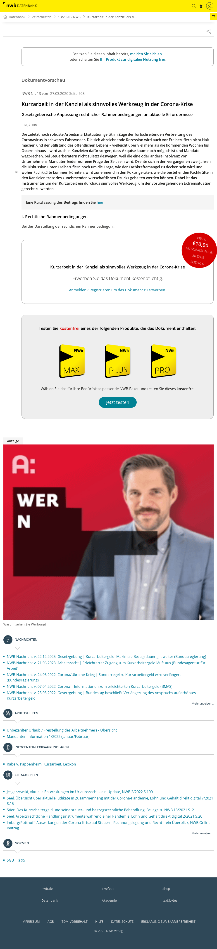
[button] (193, 6)
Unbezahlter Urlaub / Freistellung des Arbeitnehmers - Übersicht (62, 730)
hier (100, 202)
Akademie (109, 900)
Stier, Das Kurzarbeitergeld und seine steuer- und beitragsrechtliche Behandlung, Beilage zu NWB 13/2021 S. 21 (101, 809)
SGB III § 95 (16, 860)
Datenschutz (122, 921)
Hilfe (99, 921)
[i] (16, 172)
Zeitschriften (41, 17)
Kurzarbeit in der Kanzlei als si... (112, 17)
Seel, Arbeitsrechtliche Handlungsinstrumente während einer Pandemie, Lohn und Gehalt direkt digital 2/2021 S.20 (104, 816)
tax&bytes (169, 900)
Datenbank (49, 900)
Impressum (30, 921)
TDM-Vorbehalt (75, 921)
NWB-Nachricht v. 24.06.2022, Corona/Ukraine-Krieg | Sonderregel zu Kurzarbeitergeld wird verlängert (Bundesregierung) (94, 677)
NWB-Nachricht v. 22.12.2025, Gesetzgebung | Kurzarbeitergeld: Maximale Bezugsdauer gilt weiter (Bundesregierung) (106, 656)
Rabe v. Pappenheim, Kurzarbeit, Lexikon (41, 764)
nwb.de (47, 888)
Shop (166, 888)
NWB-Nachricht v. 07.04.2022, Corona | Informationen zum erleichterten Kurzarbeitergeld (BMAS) (89, 686)
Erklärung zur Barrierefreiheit (168, 921)
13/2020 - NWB (69, 17)
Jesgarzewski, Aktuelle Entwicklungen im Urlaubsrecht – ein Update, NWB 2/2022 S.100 (80, 791)
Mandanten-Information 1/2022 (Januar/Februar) (48, 736)
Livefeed (108, 888)
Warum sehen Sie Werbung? (24, 624)
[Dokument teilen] (209, 31)
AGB (51, 921)
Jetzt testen (117, 402)
